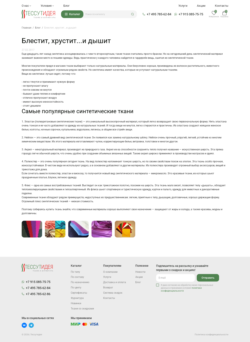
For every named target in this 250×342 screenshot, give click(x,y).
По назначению (80, 282)
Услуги (182, 5)
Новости (140, 271)
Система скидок (112, 292)
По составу (77, 277)
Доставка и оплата (114, 282)
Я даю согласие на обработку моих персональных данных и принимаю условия (187, 288)
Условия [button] (47, 5)
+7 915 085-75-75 (191, 14)
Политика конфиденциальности (211, 334)
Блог (66, 5)
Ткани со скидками (82, 308)
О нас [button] (26, 5)
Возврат (108, 287)
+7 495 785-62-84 (159, 14)
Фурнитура (77, 298)
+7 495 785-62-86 (38, 294)
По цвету (76, 287)
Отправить (207, 277)
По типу (75, 271)
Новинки (76, 303)
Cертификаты (79, 292)
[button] (133, 14)
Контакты (221, 5)
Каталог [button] (72, 14)
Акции (201, 5)
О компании (110, 271)
